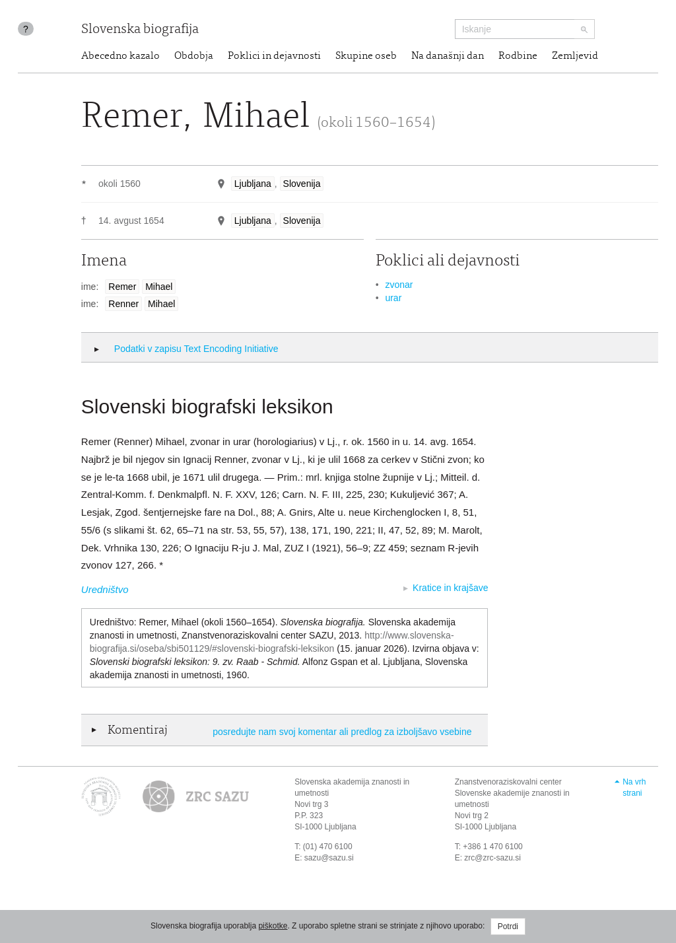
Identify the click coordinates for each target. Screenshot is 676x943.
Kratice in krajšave (450, 587)
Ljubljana (252, 183)
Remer (122, 286)
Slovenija (302, 183)
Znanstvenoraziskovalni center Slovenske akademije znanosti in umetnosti (512, 793)
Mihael (158, 286)
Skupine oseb (366, 56)
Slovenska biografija (140, 30)
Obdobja (193, 56)
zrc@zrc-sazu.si (492, 857)
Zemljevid (575, 56)
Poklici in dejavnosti (274, 56)
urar (393, 298)
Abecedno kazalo (120, 56)
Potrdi (508, 926)
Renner (123, 303)
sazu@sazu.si (329, 857)
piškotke (272, 925)
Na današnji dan (447, 56)
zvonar (399, 284)
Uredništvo (105, 589)
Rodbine (517, 56)
